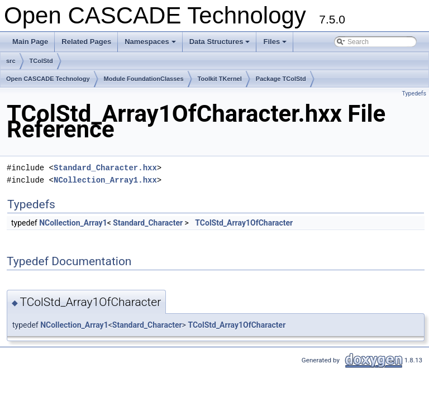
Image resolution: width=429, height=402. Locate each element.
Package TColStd (281, 78)
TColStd (41, 61)
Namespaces (151, 44)
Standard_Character (148, 222)
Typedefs (414, 93)
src (11, 61)
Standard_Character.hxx (105, 167)
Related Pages (86, 41)
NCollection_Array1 (73, 222)
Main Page (30, 41)
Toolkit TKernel (220, 78)
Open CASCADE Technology (48, 78)
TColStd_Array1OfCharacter (244, 222)
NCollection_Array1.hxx (105, 180)
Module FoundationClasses (144, 78)
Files (275, 44)
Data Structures (220, 44)
